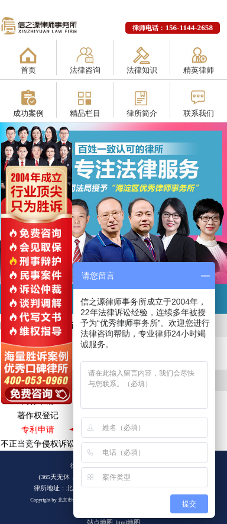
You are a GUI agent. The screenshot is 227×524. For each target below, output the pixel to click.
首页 (28, 70)
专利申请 (37, 429)
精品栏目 (85, 113)
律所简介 (142, 113)
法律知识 (142, 70)
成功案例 (28, 113)
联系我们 (198, 113)
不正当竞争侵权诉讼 (38, 443)
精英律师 (198, 70)
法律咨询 (85, 70)
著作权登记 (38, 415)
